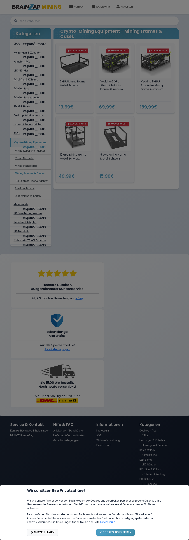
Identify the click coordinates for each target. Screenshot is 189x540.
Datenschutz (107, 521)
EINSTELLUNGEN (43, 532)
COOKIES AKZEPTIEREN (116, 532)
